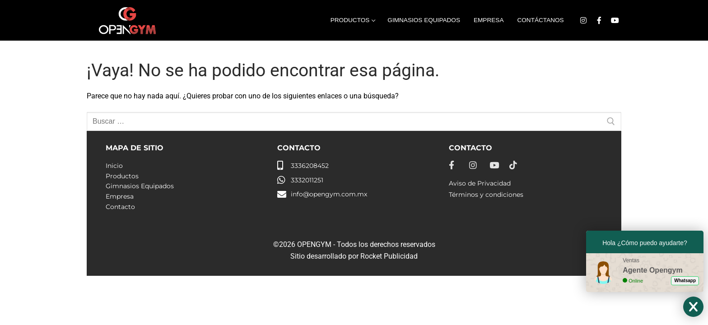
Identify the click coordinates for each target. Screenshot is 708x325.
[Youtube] (614, 20)
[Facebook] (599, 20)
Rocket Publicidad (389, 256)
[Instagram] (583, 20)
